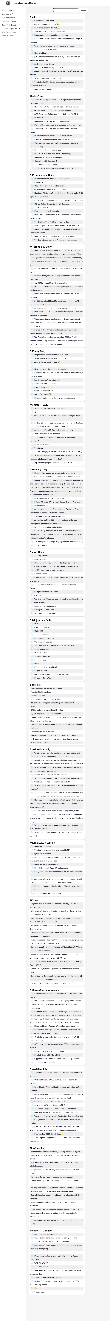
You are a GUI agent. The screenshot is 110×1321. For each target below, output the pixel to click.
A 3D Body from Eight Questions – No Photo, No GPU (56, 114)
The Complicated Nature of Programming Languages (55, 240)
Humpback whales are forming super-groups (52, 121)
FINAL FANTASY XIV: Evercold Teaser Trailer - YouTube (57, 502)
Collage (37, 595)
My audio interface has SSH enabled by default (53, 136)
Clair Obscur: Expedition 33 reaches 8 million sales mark (57, 477)
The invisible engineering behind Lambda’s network (55, 1109)
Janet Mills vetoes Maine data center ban (50, 283)
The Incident (39, 366)
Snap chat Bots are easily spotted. (48, 1278)
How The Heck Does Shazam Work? (45, 699)
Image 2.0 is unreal (42, 445)
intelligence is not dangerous (45, 64)
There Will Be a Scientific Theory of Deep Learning (54, 168)
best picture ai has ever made (46, 592)
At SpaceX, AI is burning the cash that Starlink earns (55, 308)
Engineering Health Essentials (46, 211)
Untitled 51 (38, 631)
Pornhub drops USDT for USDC (47, 1055)
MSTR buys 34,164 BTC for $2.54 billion (50, 1051)
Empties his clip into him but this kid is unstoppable (54, 398)
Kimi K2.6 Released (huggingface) (48, 893)
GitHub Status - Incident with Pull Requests (51, 204)
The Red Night (40, 660)
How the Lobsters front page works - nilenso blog (54, 236)
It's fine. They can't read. (44, 387)
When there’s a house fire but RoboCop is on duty (54, 46)
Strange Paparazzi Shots (44, 610)
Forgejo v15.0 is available (41, 692)
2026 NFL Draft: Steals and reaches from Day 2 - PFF (52, 983)
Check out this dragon (43, 627)
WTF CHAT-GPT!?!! (42, 1263)
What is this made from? (44, 391)
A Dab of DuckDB (41, 208)
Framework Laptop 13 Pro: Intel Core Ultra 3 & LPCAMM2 (54, 735)
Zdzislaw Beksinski (42, 656)
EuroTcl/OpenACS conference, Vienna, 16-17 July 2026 (56, 226)
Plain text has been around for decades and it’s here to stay (58, 125)
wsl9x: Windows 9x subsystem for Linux (47, 688)
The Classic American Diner (45, 165)
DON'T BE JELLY (41, 653)
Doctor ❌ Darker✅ (42, 394)
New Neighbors (40, 53)
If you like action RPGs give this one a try (51, 516)
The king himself (41, 556)
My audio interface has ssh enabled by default (52, 179)
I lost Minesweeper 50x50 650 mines (49, 498)
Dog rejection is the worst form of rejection (51, 35)
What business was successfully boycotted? (52, 782)
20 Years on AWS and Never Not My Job (50, 1105)
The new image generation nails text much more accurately (58, 452)
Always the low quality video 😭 (47, 362)
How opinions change (43, 89)
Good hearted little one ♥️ (44, 21)
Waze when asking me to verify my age (50, 358)
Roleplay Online (8, 36)
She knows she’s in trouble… (46, 384)
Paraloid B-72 (39, 118)
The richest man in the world (45, 50)
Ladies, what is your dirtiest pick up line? (50, 775)
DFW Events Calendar (10, 32)
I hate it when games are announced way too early (54, 473)
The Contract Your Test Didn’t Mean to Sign (51, 222)
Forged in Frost (40, 671)
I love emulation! (41, 506)
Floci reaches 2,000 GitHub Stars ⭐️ (49, 1134)
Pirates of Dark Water (43, 678)
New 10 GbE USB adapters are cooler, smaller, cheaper (56, 107)
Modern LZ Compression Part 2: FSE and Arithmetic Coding (58, 200)
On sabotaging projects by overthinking (50, 190)
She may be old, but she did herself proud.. (51, 31)
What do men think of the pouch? (47, 78)
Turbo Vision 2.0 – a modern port (47, 150)
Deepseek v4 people (42, 846)
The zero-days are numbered (42, 732)
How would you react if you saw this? (49, 68)
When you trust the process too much (49, 408)
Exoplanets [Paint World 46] (45, 667)
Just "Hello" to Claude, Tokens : (47, 434)
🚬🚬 (36, 1252)
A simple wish (39, 559)
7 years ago (39, 1292)
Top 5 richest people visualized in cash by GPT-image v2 (57, 463)
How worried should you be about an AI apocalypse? (52, 1177)
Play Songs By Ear (9, 21)
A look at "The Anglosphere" (45, 606)
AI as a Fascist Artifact (40, 743)
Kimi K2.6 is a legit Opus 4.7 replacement (51, 868)
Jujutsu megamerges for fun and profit (46, 714)
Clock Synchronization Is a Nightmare (49, 186)
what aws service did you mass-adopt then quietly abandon (58, 1112)
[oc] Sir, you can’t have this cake (47, 380)
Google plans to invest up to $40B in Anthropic (53, 110)
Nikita (36, 664)
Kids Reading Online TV (11, 29)
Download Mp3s (8, 14)
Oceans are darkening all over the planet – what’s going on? (55, 1209)
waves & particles (38, 696)
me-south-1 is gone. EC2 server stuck (49, 1102)
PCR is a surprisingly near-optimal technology (52, 154)
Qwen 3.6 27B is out (42, 854)
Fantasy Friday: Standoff (44, 638)
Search (84, 10)
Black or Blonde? (41, 574)
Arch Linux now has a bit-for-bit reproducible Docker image (54, 739)
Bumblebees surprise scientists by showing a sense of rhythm (55, 1152)
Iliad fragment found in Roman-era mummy (51, 157)
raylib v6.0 (38, 182)
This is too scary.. (41, 448)
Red (36, 624)
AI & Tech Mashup (9, 10)
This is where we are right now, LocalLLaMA (52, 850)
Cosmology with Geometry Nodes (47, 161)
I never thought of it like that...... (47, 28)
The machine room (42, 635)
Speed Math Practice (10, 25)
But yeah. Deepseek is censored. (47, 1234)
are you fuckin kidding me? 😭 (46, 24)
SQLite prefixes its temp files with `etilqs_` (47, 710)
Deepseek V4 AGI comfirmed (46, 864)
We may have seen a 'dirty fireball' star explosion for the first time (57, 1188)
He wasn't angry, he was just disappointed (51, 369)
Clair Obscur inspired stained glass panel (50, 527)
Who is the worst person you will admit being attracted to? (57, 778)
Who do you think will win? (45, 613)
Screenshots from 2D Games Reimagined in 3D (53, 430)
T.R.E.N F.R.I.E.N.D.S (43, 1267)
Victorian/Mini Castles (43, 642)
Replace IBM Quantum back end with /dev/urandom (55, 139)
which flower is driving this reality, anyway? (51, 674)
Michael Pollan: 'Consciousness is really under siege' (52, 1191)
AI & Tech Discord (8, 18)
